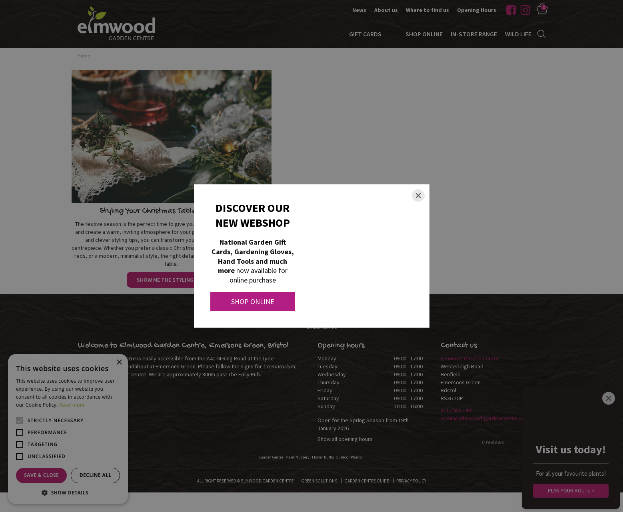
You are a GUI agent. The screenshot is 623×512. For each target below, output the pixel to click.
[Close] (418, 195)
